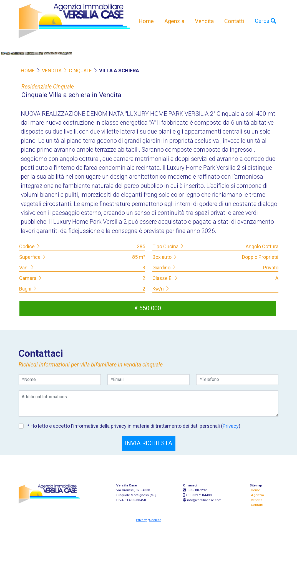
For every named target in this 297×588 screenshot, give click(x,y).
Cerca (265, 21)
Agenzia (174, 21)
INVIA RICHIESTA (148, 509)
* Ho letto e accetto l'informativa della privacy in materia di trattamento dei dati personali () (133, 492)
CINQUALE (77, 137)
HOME (28, 137)
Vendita (204, 21)
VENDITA (52, 137)
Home (146, 21)
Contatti (234, 21)
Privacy (231, 492)
